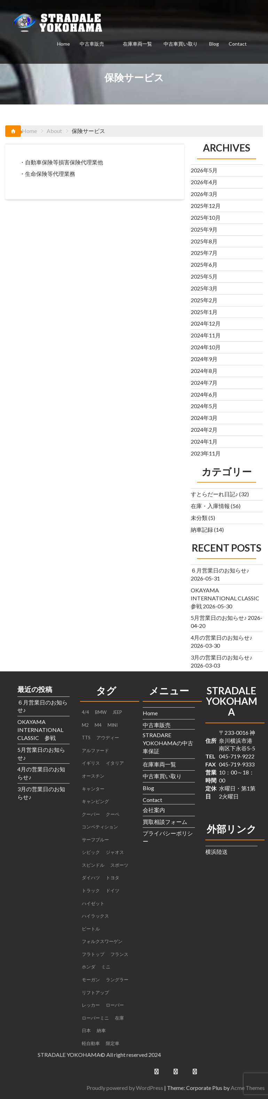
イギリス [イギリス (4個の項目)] (91, 763)
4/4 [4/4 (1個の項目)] (85, 712)
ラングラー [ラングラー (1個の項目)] (117, 979)
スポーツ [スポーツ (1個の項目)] (119, 865)
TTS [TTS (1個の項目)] (86, 737)
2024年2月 (204, 429)
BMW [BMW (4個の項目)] (101, 712)
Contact (238, 44)
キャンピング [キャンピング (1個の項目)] (95, 801)
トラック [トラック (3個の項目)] (91, 890)
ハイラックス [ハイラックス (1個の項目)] (95, 916)
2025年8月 (204, 241)
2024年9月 (204, 359)
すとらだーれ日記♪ (214, 494)
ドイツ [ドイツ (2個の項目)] (112, 890)
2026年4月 (204, 182)
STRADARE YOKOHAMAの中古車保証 (168, 743)
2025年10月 (206, 217)
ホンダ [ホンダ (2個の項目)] (88, 966)
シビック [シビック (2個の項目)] (91, 852)
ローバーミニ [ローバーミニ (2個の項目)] (95, 1018)
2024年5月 (204, 406)
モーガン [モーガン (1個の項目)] (91, 979)
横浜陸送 (216, 851)
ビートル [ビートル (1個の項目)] (91, 929)
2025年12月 (206, 205)
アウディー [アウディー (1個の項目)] (107, 737)
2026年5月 (204, 170)
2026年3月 (204, 193)
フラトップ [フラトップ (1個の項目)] (93, 954)
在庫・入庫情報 (210, 505)
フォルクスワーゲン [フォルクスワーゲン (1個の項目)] (102, 941)
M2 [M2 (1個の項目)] (85, 725)
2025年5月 (204, 276)
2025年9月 (204, 229)
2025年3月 (204, 288)
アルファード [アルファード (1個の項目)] (95, 750)
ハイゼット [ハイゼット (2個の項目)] (93, 903)
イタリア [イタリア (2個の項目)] (115, 763)
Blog (214, 44)
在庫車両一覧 (137, 44)
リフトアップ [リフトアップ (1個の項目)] (95, 992)
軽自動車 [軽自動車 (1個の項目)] (91, 1043)
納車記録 (202, 529)
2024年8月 (204, 370)
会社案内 (154, 809)
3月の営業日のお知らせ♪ (221, 657)
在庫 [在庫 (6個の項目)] (119, 1018)
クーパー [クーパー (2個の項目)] (91, 814)
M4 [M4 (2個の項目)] (98, 725)
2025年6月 (204, 264)
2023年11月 (206, 453)
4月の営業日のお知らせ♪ (221, 637)
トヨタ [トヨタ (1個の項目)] (112, 877)
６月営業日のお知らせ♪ (220, 570)
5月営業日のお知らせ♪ (219, 617)
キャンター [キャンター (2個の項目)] (93, 789)
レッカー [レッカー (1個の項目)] (91, 1005)
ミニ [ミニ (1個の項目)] (105, 966)
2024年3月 (204, 417)
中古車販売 (92, 44)
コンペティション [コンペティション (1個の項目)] (100, 826)
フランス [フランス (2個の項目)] (119, 954)
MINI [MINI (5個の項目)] (113, 725)
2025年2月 (204, 300)
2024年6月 (204, 394)
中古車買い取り (181, 44)
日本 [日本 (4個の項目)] (86, 1030)
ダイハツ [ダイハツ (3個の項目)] (91, 877)
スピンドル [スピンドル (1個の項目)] (93, 865)
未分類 (199, 517)
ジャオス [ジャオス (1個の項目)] (115, 852)
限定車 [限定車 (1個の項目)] (112, 1043)
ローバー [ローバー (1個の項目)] (115, 1005)
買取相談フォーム (165, 821)
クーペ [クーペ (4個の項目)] (112, 814)
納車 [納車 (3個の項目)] (101, 1030)
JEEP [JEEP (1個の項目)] (117, 712)
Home (63, 44)
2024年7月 (204, 382)
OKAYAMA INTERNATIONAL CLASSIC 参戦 (228, 598)
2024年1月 (204, 441)
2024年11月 (206, 335)
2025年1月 (204, 312)
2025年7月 (204, 252)
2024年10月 (206, 347)
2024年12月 (206, 323)
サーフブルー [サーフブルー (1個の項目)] (95, 839)
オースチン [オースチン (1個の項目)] (93, 776)
